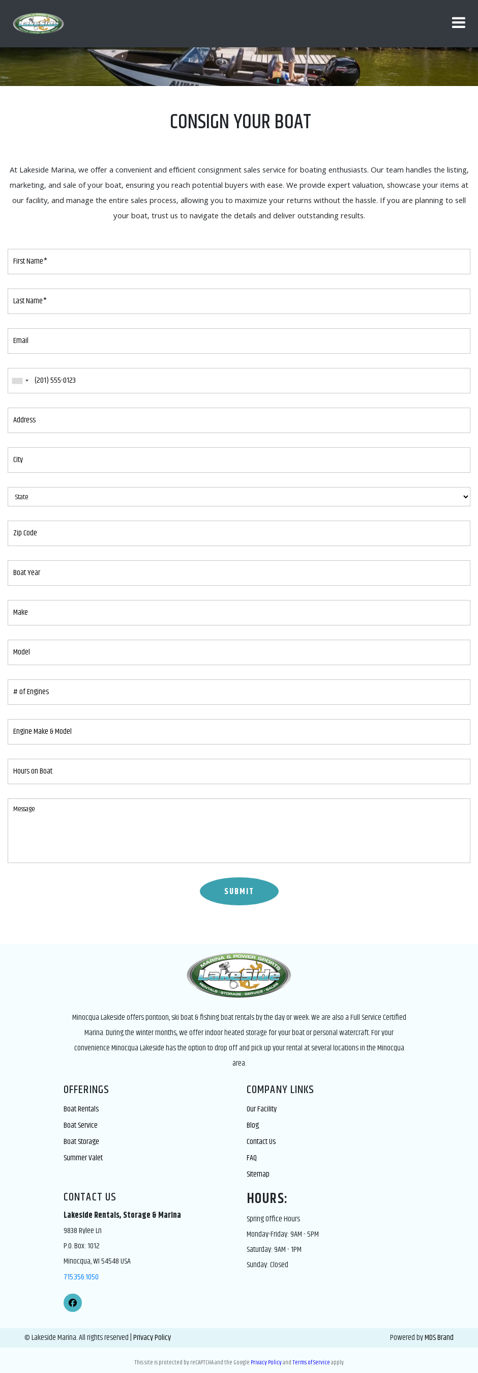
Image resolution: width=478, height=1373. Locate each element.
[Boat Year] (239, 573)
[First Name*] (239, 261)
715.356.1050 (81, 1277)
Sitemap (258, 1174)
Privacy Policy (152, 1337)
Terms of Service (311, 1362)
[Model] (239, 652)
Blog (253, 1125)
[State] (239, 496)
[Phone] (239, 380)
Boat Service (81, 1125)
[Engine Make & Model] (239, 732)
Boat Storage (81, 1141)
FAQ (252, 1158)
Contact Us (261, 1141)
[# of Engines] (239, 692)
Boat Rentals (81, 1109)
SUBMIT (239, 891)
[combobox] (20, 380)
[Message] (239, 830)
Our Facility (262, 1109)
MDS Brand (439, 1337)
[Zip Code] (239, 533)
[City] (239, 460)
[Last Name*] (239, 301)
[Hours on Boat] (239, 771)
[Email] (239, 341)
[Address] (239, 420)
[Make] (239, 612)
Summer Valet (83, 1158)
